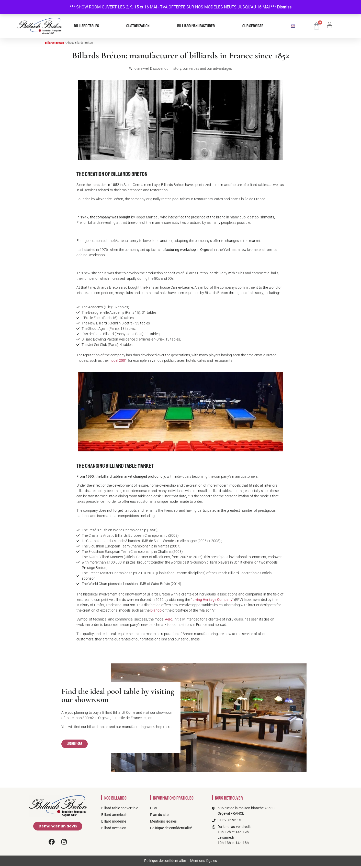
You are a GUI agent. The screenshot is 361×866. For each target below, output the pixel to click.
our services (254, 26)
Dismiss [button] (284, 7)
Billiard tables (87, 26)
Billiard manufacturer (197, 26)
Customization (139, 26)
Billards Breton (54, 42)
